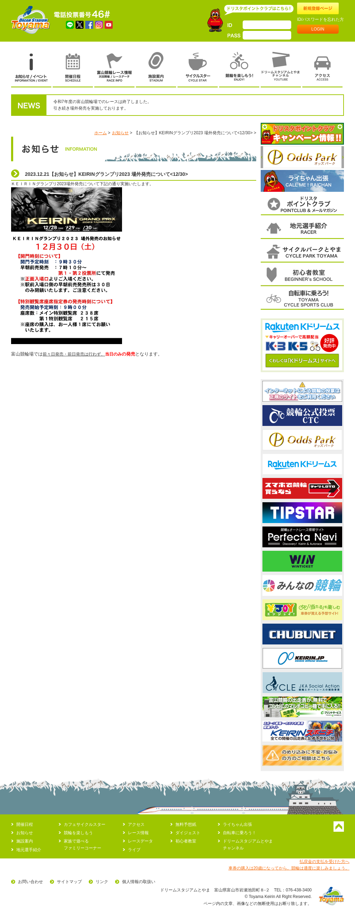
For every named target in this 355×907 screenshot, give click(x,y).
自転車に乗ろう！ (239, 832)
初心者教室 (185, 841)
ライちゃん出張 (237, 824)
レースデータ (140, 841)
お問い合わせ (30, 881)
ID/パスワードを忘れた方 (320, 19)
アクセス (136, 824)
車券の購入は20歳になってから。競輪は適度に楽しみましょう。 (288, 868)
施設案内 (24, 841)
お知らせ (120, 132)
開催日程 (24, 824)
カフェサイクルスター (84, 824)
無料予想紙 (185, 824)
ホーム (100, 132)
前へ (262, 157)
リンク (102, 881)
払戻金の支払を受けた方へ (324, 861)
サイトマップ (69, 881)
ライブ (134, 849)
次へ (342, 157)
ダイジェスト (187, 832)
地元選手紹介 (28, 849)
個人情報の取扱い (138, 881)
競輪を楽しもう (78, 832)
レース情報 (138, 832)
